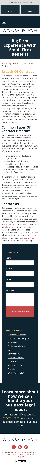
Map (30, 9)
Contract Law (14, 353)
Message (11, 290)
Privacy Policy (20, 456)
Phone (9, 268)
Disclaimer (30, 454)
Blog (14, 454)
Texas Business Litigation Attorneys (19, 340)
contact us (29, 238)
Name (9, 258)
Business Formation (17, 334)
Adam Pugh (7, 224)
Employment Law (16, 373)
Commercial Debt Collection (16, 359)
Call (10, 9)
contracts (14, 75)
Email (9, 279)
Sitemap (21, 454)
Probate (11, 369)
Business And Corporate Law (19, 348)
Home (8, 454)
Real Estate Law (15, 365)
